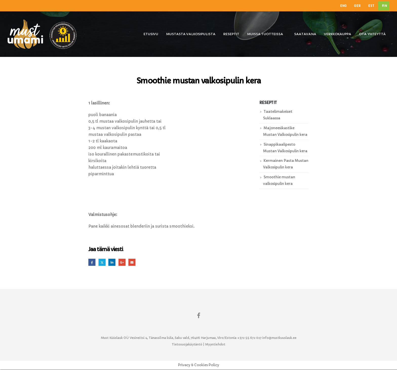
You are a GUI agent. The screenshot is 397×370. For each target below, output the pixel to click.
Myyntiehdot (215, 344)
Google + (123, 262)
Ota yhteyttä (372, 34)
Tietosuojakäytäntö (187, 344)
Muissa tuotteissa (265, 34)
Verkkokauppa (337, 34)
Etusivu (151, 34)
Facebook (92, 262)
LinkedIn (112, 262)
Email (133, 262)
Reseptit (231, 34)
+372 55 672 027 (249, 338)
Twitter (102, 262)
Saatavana (305, 34)
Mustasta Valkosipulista (190, 34)
